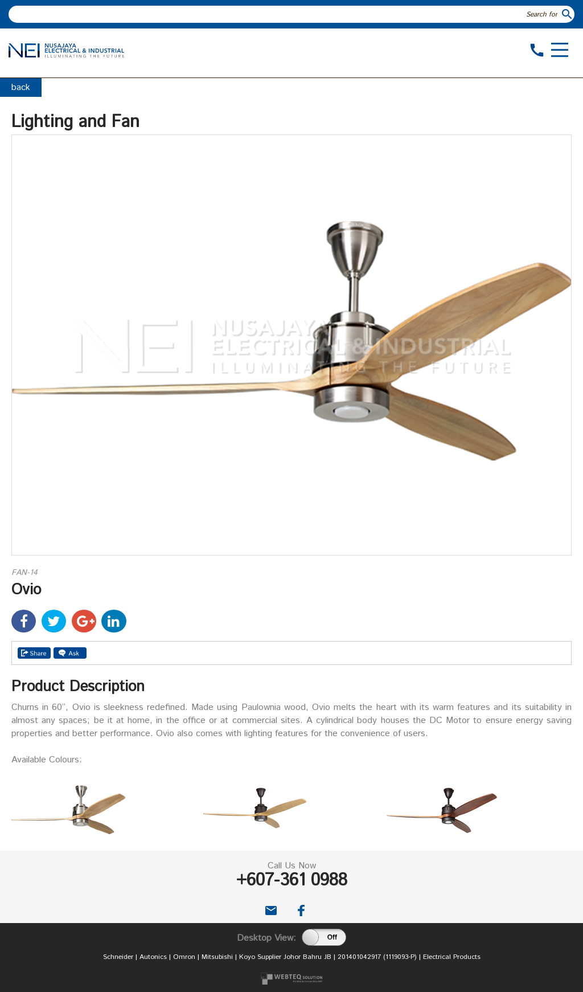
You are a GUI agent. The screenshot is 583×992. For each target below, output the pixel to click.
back (20, 87)
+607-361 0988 (291, 880)
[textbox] (284, 14)
